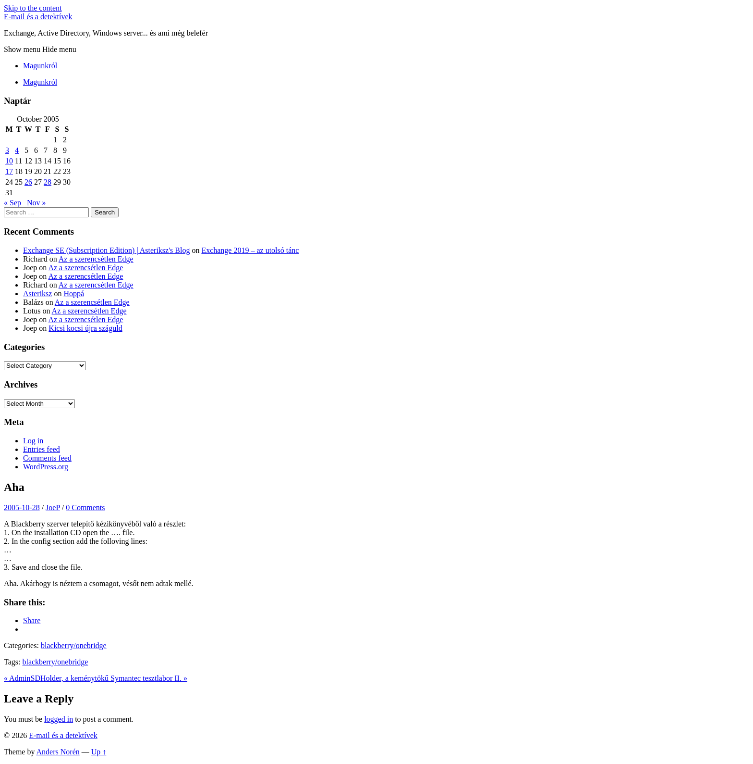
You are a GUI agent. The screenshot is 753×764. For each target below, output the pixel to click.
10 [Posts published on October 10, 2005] (9, 161)
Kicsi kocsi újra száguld (85, 328)
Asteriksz (37, 293)
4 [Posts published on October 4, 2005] (17, 150)
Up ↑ (99, 752)
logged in (58, 719)
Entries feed (41, 449)
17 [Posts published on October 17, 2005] (9, 171)
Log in (33, 441)
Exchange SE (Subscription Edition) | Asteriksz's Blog (106, 250)
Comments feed (47, 458)
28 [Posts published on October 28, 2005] (47, 182)
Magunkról (40, 66)
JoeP (53, 507)
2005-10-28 (22, 507)
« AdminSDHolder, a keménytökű (57, 678)
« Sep (12, 203)
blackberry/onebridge (74, 645)
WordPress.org (45, 467)
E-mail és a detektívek (38, 17)
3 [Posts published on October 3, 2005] (7, 150)
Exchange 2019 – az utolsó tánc (250, 250)
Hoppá (73, 293)
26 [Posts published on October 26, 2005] (28, 182)
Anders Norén (58, 752)
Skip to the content (32, 8)
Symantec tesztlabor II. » (148, 678)
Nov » (36, 203)
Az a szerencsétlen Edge (96, 259)
